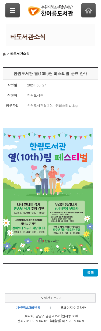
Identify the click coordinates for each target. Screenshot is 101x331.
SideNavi (12, 10)
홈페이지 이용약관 (72, 307)
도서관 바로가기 (51, 297)
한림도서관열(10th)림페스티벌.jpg (52, 105)
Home (88, 10)
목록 (90, 272)
